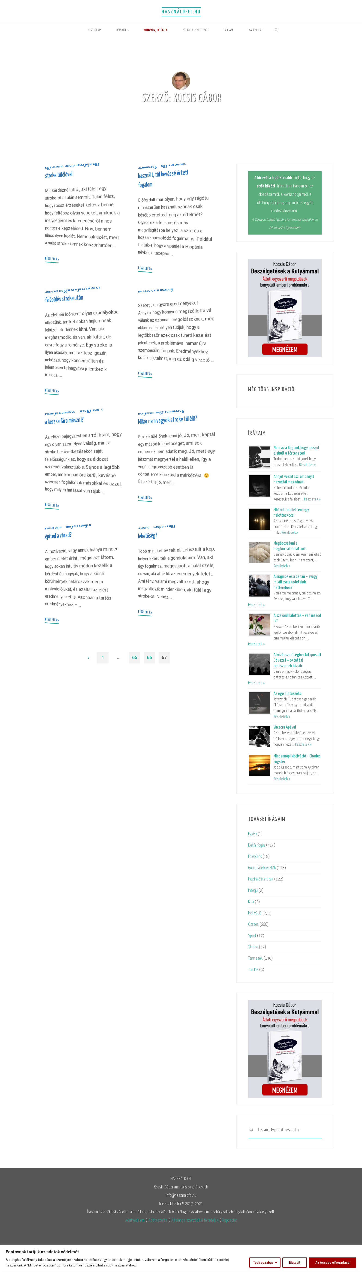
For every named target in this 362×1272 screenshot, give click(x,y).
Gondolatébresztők (262, 868)
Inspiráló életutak (261, 879)
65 (134, 818)
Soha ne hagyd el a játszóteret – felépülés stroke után (67, 359)
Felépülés (255, 856)
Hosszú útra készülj (157, 350)
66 (149, 818)
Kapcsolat (229, 1220)
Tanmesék (255, 958)
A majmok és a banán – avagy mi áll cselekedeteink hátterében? (295, 582)
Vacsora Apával (285, 727)
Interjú (253, 890)
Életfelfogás (257, 845)
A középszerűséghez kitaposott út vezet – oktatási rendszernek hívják (297, 660)
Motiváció (255, 913)
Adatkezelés (157, 1220)
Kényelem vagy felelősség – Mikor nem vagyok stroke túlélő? (165, 522)
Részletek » (307, 465)
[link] (282, 30)
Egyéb (252, 834)
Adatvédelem (135, 1220)
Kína (251, 902)
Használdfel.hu (180, 12)
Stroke (253, 947)
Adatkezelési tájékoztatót (284, 228)
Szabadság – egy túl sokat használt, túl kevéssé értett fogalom (165, 204)
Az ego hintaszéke (288, 693)
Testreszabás (263, 1262)
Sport (252, 936)
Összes (253, 924)
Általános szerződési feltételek (194, 1220)
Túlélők (253, 970)
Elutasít (294, 1262)
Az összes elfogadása (332, 1262)
